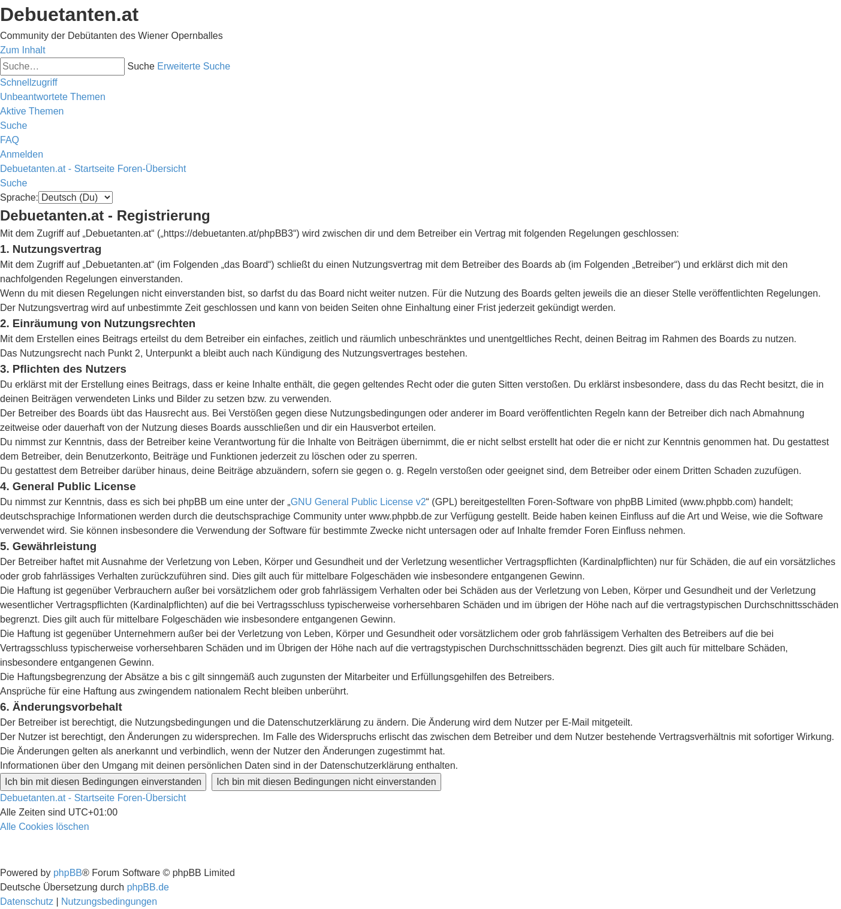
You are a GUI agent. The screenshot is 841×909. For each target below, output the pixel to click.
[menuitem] (52, 97)
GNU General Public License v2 (358, 502)
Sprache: (19, 197)
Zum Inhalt (23, 50)
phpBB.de (148, 887)
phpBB (67, 873)
